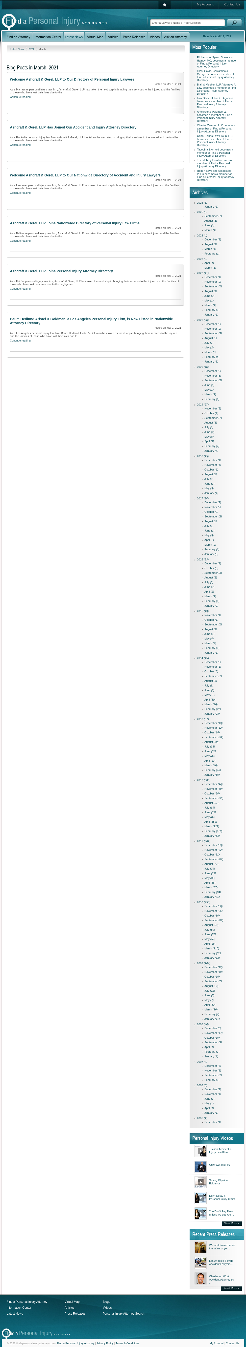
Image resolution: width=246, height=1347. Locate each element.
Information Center (19, 1307)
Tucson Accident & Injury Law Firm (220, 1151)
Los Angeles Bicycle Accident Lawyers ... (221, 1262)
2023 (202, 258)
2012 (203, 780)
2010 (203, 902)
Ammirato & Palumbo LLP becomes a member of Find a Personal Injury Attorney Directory (214, 116)
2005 (202, 1118)
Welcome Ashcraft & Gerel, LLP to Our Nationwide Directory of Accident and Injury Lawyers (85, 175)
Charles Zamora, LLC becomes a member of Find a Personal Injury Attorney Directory (216, 128)
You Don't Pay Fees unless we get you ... (221, 1213)
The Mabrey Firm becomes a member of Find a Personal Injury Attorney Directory (214, 163)
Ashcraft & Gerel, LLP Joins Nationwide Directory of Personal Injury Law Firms (75, 223)
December (212, 239)
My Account (205, 4)
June (209, 225)
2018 (203, 456)
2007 (202, 1061)
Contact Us (232, 4)
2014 (203, 658)
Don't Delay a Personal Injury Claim (222, 1197)
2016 (203, 559)
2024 (202, 235)
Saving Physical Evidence (218, 1182)
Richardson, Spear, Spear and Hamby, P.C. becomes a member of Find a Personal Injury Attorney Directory (217, 62)
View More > (231, 1223)
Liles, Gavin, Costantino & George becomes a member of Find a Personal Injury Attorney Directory (215, 75)
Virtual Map (72, 1302)
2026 (202, 202)
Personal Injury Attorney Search (124, 1313)
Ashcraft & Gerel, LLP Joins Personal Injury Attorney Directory (61, 271)
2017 (203, 498)
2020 (203, 366)
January (211, 206)
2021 (32, 49)
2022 (203, 273)
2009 (203, 963)
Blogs (106, 1302)
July (208, 342)
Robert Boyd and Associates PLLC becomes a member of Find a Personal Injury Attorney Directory (215, 175)
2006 (202, 1085)
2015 (203, 611)
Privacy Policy (105, 1343)
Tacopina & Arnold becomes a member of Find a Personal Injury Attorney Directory (215, 152)
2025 (202, 212)
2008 (203, 1024)
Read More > (231, 1288)
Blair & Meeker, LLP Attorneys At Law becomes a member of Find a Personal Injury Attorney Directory (216, 89)
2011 (203, 841)
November (212, 281)
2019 (203, 404)
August (210, 220)
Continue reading (20, 96)
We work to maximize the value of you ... (222, 1247)
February (212, 253)
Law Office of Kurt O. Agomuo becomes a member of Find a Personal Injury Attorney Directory (215, 103)
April (209, 262)
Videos (107, 1307)
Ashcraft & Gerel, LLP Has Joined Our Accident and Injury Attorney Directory (73, 127)
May (209, 300)
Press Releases (75, 1313)
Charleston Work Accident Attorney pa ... (221, 1279)
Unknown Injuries (219, 1164)
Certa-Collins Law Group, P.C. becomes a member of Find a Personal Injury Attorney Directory (215, 140)
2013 (203, 719)
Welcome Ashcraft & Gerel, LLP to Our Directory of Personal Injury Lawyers (72, 79)
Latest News (17, 49)
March (210, 230)
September (213, 215)
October (211, 413)
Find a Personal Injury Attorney (27, 1302)
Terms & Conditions (127, 1343)
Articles (69, 1307)
